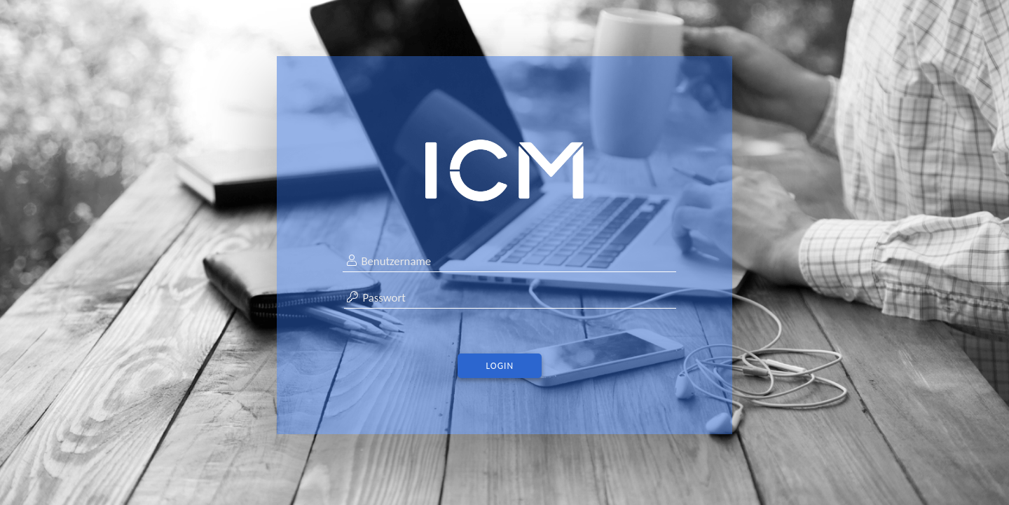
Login (500, 366)
